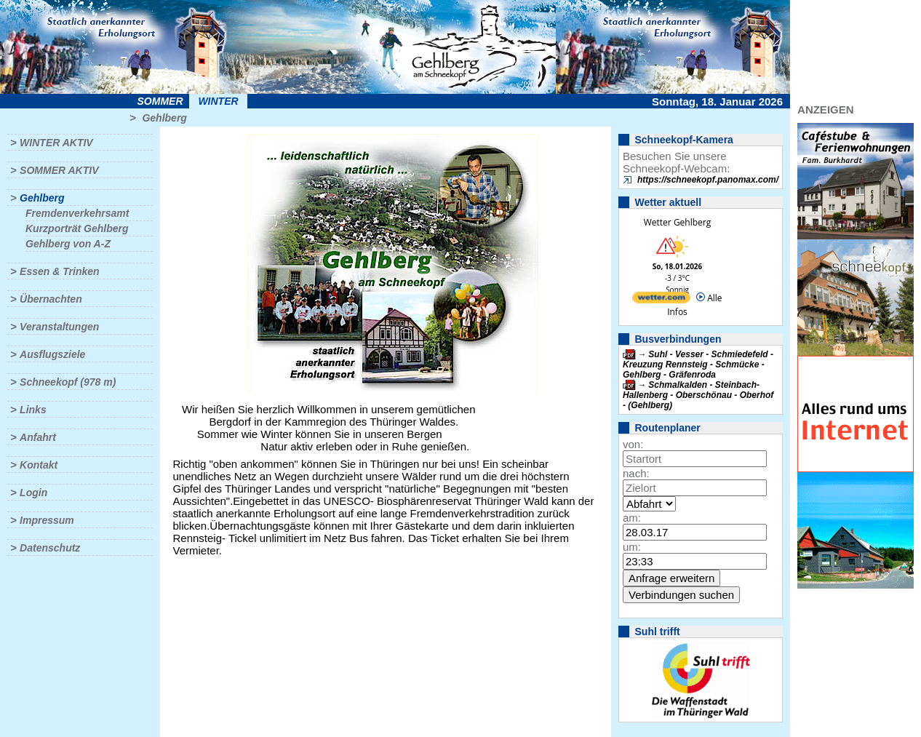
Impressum (47, 520)
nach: (636, 473)
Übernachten (51, 299)
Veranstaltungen (59, 326)
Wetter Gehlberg (677, 222)
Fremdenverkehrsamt (77, 213)
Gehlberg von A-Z (68, 244)
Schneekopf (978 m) (68, 382)
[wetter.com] (661, 300)
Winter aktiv (56, 142)
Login (33, 492)
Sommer (160, 101)
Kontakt (38, 465)
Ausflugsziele (52, 354)
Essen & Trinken (59, 271)
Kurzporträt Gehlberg (77, 228)
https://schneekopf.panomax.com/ (707, 180)
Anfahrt (38, 437)
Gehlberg (164, 118)
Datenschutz (50, 548)
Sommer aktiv (59, 170)
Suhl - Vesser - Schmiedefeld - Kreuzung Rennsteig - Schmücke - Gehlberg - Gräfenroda (698, 364)
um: (632, 547)
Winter (218, 101)
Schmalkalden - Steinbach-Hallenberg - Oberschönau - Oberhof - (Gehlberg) (698, 395)
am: (632, 517)
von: (633, 444)
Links (33, 409)
